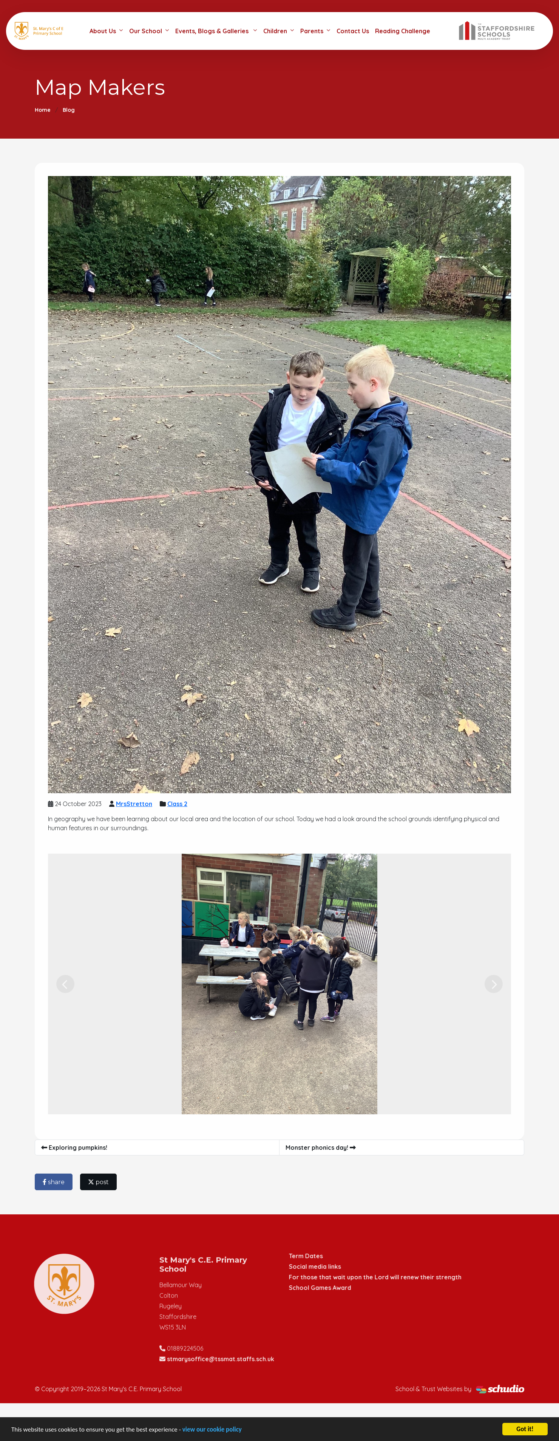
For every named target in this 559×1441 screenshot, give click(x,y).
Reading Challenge (402, 31)
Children (275, 31)
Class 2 (177, 804)
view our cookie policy (212, 1429)
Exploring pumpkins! (74, 1147)
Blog (69, 110)
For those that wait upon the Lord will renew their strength (382, 1277)
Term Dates (313, 1256)
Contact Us (353, 31)
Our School (145, 31)
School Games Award (327, 1287)
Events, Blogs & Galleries (212, 31)
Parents (311, 31)
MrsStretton (134, 804)
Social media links (322, 1266)
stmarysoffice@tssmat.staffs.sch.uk (220, 1366)
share (54, 1182)
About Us (103, 31)
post (98, 1182)
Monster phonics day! (321, 1147)
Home (43, 110)
